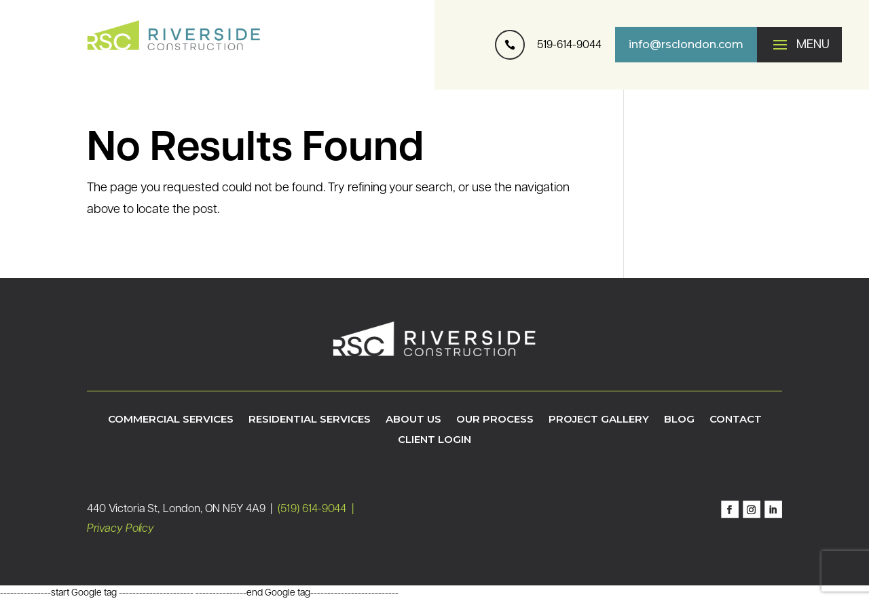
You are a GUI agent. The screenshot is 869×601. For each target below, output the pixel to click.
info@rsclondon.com (686, 44)
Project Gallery (599, 419)
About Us (413, 419)
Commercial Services (171, 419)
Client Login (434, 440)
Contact (735, 419)
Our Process (495, 419)
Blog (679, 419)
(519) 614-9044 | (317, 509)
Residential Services (309, 419)
